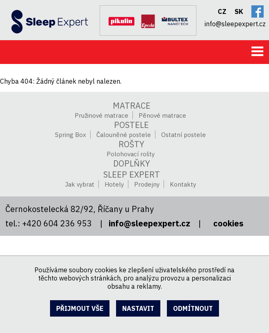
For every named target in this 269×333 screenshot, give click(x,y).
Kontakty (183, 184)
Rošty (131, 144)
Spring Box (70, 135)
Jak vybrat (79, 184)
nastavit (138, 308)
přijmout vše (79, 308)
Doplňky (131, 163)
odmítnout (193, 308)
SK (239, 11)
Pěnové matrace (162, 115)
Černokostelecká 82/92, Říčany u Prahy (79, 208)
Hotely (114, 184)
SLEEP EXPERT (131, 174)
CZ (222, 11)
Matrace (131, 105)
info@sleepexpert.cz (149, 223)
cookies (228, 223)
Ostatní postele (183, 135)
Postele (131, 124)
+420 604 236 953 (57, 223)
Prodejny (147, 184)
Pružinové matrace (101, 115)
